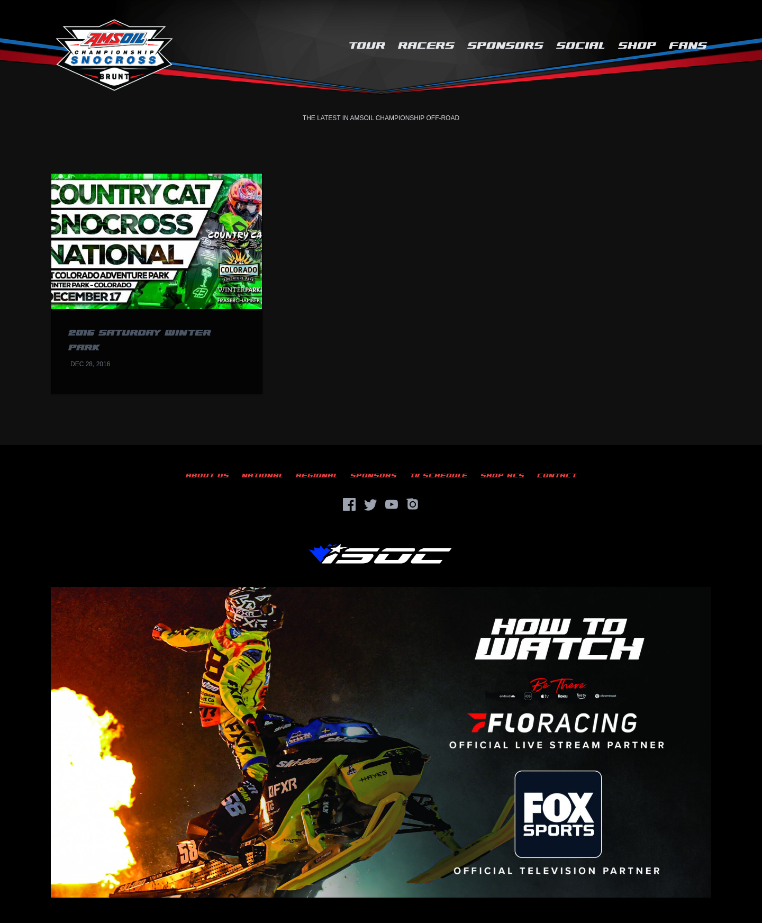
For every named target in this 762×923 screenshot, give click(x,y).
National (262, 475)
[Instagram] (412, 504)
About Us (207, 475)
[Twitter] (370, 504)
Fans (688, 45)
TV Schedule (439, 475)
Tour (366, 45)
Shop (637, 45)
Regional (317, 475)
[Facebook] (349, 504)
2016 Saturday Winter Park (139, 341)
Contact (557, 475)
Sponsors (505, 45)
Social (580, 45)
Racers (426, 45)
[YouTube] (391, 504)
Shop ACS (502, 475)
